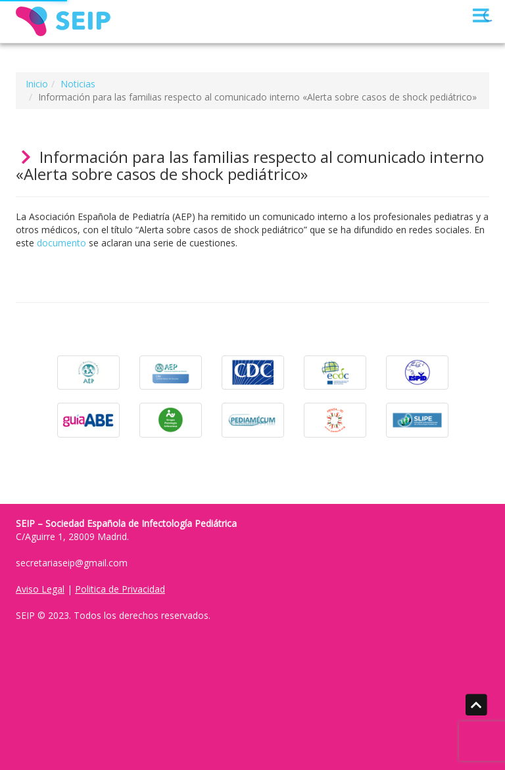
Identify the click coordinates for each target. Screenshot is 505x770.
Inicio (37, 84)
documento (61, 243)
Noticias (77, 84)
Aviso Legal (40, 589)
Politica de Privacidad (120, 589)
